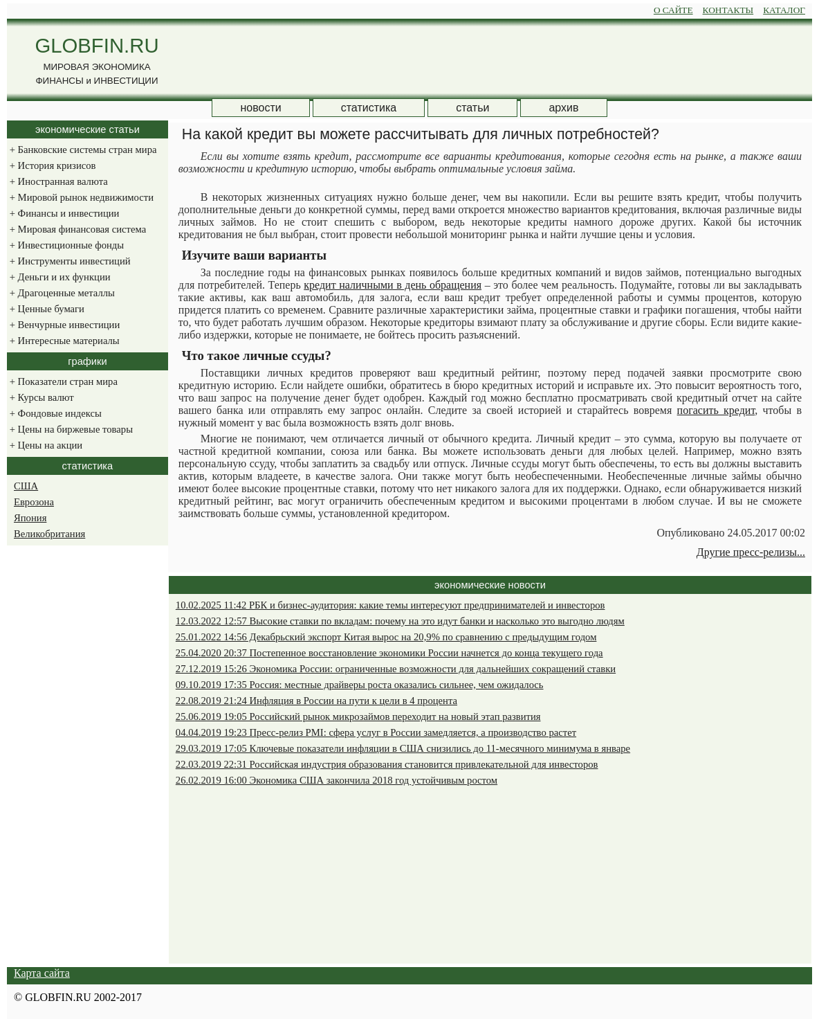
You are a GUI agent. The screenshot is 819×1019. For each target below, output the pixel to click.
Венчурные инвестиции (63, 324)
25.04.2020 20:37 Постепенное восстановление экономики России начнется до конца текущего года (389, 652)
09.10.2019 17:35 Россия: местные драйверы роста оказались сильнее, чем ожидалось (360, 684)
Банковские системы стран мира (81, 149)
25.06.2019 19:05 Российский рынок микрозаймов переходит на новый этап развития (358, 716)
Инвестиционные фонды (65, 245)
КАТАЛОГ (784, 10)
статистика (368, 108)
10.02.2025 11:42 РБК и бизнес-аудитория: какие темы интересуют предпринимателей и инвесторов (390, 605)
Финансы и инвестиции (63, 213)
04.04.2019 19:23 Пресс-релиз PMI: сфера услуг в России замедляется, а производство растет (376, 732)
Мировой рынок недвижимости (80, 197)
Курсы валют (40, 397)
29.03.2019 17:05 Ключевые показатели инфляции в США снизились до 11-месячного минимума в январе (403, 748)
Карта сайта (42, 973)
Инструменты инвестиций (69, 261)
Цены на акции (44, 445)
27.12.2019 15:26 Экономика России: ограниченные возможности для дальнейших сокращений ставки (396, 668)
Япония (30, 517)
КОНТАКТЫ (728, 10)
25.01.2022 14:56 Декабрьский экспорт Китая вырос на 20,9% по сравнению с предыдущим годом (386, 636)
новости (260, 108)
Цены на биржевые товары (70, 429)
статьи (472, 108)
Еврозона (34, 501)
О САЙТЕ (673, 10)
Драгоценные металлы (61, 292)
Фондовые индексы (54, 413)
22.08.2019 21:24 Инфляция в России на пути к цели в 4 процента (316, 700)
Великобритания (49, 533)
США (26, 486)
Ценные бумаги (45, 308)
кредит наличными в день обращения (392, 285)
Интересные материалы (63, 340)
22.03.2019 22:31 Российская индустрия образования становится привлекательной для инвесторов (387, 764)
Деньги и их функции (59, 276)
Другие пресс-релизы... (751, 552)
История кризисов (51, 165)
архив (563, 108)
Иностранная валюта (57, 181)
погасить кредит (716, 410)
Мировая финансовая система (76, 229)
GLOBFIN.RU (96, 45)
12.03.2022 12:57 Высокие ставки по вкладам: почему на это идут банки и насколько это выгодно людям (400, 620)
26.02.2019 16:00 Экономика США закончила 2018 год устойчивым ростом (336, 780)
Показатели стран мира (62, 381)
